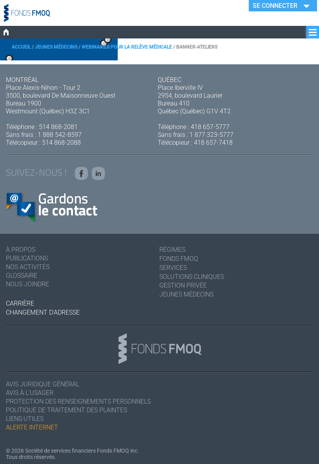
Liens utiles (25, 418)
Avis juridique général (42, 384)
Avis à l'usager (29, 393)
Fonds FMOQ (178, 258)
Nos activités (27, 267)
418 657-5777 (210, 127)
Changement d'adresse (43, 312)
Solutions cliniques (191, 276)
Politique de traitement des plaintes (66, 410)
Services (173, 267)
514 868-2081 (58, 127)
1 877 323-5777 (211, 134)
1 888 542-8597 (60, 134)
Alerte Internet (32, 427)
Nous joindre (27, 284)
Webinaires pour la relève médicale (127, 47)
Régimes (172, 249)
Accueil (21, 47)
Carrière (20, 303)
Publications (27, 258)
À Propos (20, 249)
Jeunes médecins (56, 47)
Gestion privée (183, 285)
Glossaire (21, 275)
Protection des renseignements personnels (78, 401)
